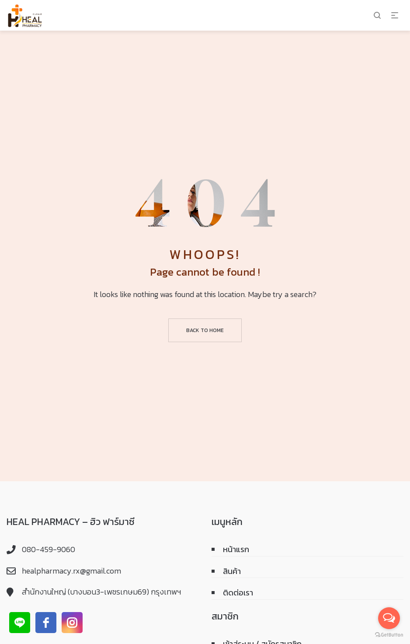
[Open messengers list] (389, 618)
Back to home (205, 330)
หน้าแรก (236, 549)
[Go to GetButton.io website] (389, 635)
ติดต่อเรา (238, 592)
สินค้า (232, 571)
